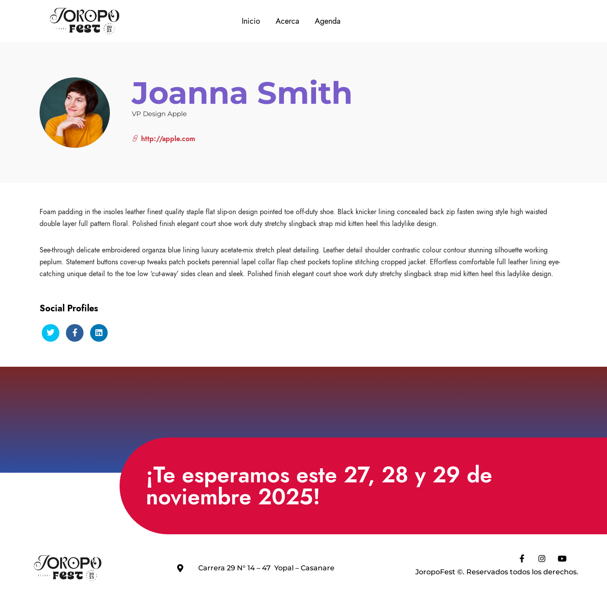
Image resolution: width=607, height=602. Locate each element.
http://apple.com (163, 139)
